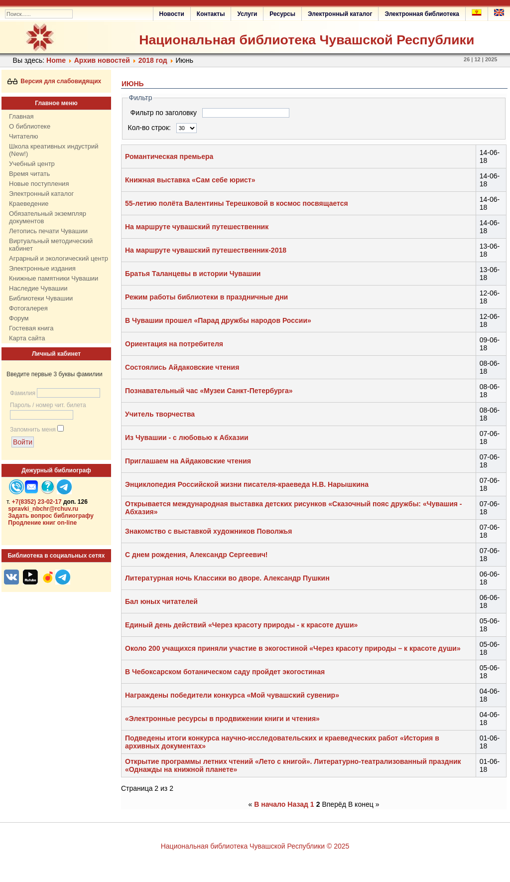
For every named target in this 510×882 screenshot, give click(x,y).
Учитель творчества (160, 414)
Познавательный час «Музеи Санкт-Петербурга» (209, 391)
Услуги (247, 13)
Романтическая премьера (169, 156)
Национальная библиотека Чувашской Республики (306, 39)
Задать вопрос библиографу (51, 515)
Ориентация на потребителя (174, 344)
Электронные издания (42, 268)
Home (56, 60)
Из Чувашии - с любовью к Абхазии (187, 437)
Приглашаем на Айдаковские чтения (188, 461)
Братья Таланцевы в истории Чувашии (192, 274)
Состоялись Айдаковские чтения (182, 367)
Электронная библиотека (421, 13)
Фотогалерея (28, 308)
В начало (269, 804)
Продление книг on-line (42, 522)
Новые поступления (39, 183)
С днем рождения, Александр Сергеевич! (196, 555)
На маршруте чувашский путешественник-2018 (205, 250)
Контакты (211, 13)
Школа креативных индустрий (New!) (54, 150)
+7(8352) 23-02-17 (37, 501)
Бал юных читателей (161, 601)
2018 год (152, 60)
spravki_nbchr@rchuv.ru (43, 508)
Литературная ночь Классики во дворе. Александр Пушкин (227, 578)
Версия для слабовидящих (54, 81)
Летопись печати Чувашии (48, 231)
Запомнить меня (33, 429)
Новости (171, 13)
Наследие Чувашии (38, 288)
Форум (19, 318)
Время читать (29, 173)
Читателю (23, 136)
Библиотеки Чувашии (41, 298)
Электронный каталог (340, 13)
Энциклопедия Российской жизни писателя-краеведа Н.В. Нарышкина (247, 484)
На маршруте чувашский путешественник (196, 227)
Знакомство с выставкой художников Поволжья (208, 531)
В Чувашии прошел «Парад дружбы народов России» (218, 320)
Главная (21, 116)
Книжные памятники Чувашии (53, 278)
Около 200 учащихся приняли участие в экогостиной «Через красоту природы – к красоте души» (293, 648)
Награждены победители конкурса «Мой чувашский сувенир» (232, 695)
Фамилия (22, 393)
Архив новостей (102, 60)
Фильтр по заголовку (164, 113)
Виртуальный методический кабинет (51, 244)
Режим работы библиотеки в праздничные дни (206, 297)
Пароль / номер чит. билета (48, 405)
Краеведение (28, 203)
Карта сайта (27, 338)
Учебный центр (32, 163)
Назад (297, 804)
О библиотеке (29, 126)
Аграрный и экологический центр (58, 258)
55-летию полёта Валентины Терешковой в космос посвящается (236, 203)
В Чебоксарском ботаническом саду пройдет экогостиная (225, 672)
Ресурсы (282, 13)
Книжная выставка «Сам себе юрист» (190, 180)
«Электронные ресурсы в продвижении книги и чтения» (222, 719)
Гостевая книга (31, 328)
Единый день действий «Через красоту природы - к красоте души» (241, 625)
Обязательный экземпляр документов (47, 217)
